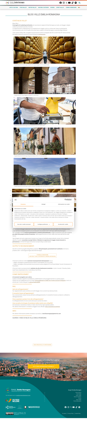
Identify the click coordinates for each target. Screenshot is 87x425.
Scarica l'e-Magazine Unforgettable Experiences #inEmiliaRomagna (42, 255)
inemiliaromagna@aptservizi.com (23, 395)
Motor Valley (32, 7)
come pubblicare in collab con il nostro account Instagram (50, 280)
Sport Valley (60, 7)
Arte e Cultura (13, 7)
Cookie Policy (78, 413)
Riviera (52, 7)
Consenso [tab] (23, 204)
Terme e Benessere (71, 7)
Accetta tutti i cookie (63, 224)
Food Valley (23, 7)
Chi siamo (64, 413)
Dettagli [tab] (43, 204)
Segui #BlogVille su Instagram (42, 344)
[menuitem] (79, 7)
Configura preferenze (43, 224)
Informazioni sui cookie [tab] (64, 204)
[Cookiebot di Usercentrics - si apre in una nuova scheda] (67, 200)
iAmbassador (41, 34)
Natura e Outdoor (43, 7)
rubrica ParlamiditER (34, 282)
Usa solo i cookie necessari (24, 224)
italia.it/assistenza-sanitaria (52, 306)
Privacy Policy (71, 413)
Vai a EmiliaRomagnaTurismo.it (43, 366)
